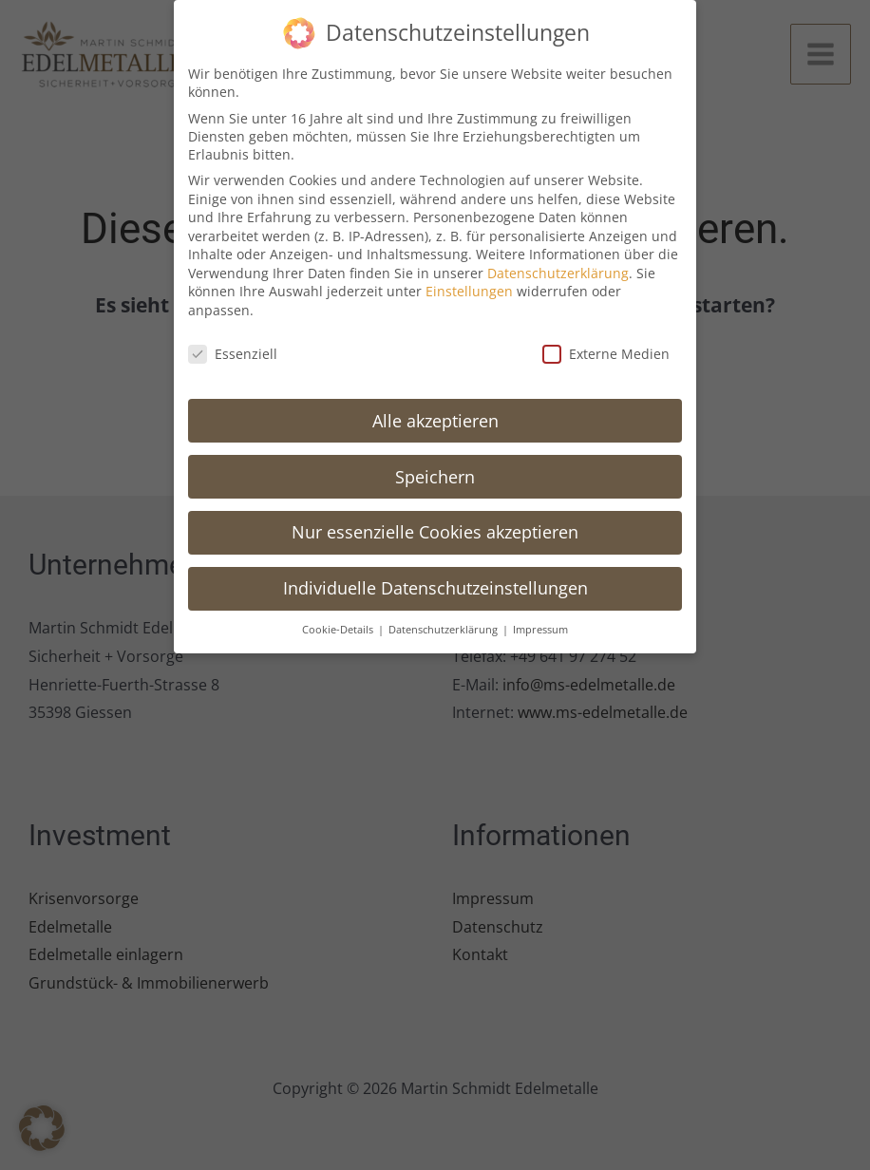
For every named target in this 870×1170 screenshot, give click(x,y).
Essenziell (232, 343)
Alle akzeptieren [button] (435, 409)
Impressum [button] (540, 619)
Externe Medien (606, 343)
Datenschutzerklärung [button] (444, 619)
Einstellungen (469, 281)
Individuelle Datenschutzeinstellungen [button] (435, 577)
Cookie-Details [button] (339, 619)
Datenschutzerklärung (558, 263)
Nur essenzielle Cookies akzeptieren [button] (435, 521)
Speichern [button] (435, 465)
